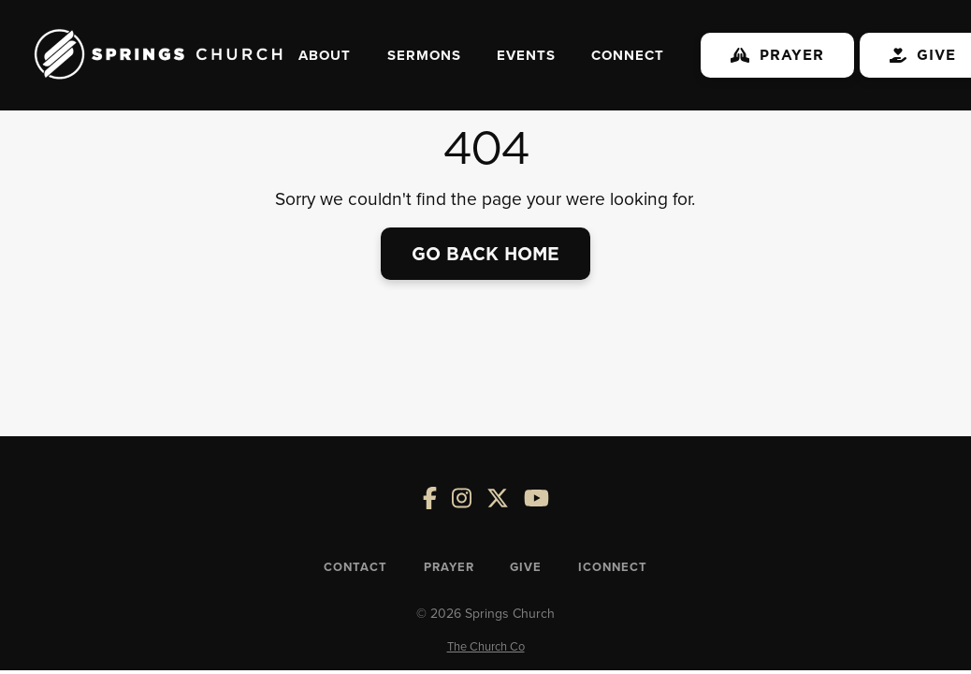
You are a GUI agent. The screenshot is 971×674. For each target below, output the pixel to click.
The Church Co (486, 645)
